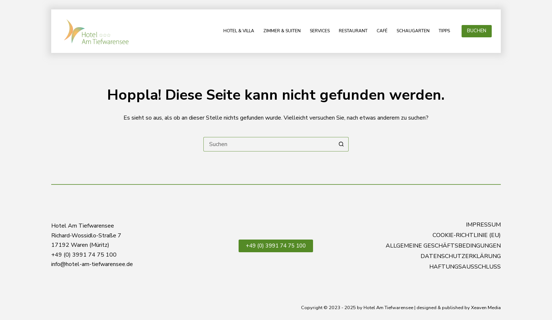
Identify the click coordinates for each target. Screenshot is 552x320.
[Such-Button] (341, 144)
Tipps (444, 31)
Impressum (483, 225)
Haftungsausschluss (465, 267)
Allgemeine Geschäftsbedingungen (443, 246)
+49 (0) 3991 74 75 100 (276, 245)
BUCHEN (476, 31)
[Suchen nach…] (268, 144)
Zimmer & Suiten (282, 31)
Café (382, 31)
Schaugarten (413, 31)
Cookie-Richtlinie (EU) (467, 235)
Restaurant (353, 31)
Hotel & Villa (238, 31)
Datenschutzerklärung (461, 256)
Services (320, 31)
